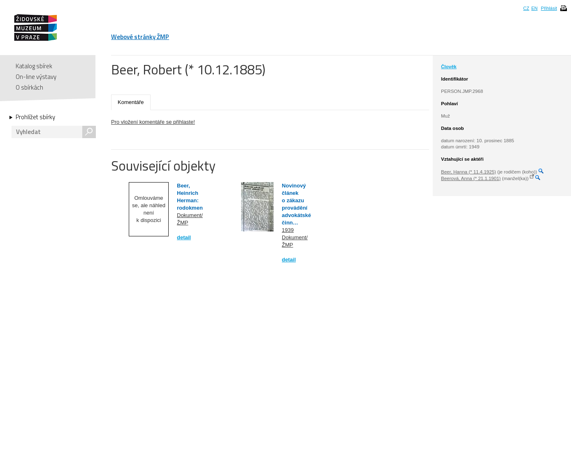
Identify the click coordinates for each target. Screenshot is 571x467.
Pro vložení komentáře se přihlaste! (153, 122)
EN (534, 8)
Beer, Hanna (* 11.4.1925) (468, 171)
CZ (526, 8)
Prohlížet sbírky (35, 117)
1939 (288, 230)
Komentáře (131, 102)
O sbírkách (29, 87)
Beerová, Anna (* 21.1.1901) (471, 178)
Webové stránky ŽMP (140, 37)
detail (184, 237)
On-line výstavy (36, 76)
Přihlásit (549, 8)
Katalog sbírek (34, 66)
